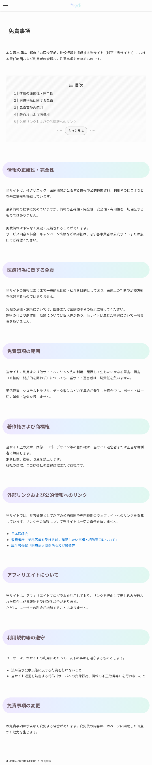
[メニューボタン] (5, 5)
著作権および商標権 (34, 114)
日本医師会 (19, 533)
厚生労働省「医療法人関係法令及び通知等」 (44, 545)
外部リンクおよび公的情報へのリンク (48, 121)
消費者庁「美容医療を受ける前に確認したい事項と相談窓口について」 (65, 539)
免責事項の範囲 (31, 107)
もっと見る (76, 130)
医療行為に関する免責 (36, 100)
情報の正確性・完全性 (36, 93)
